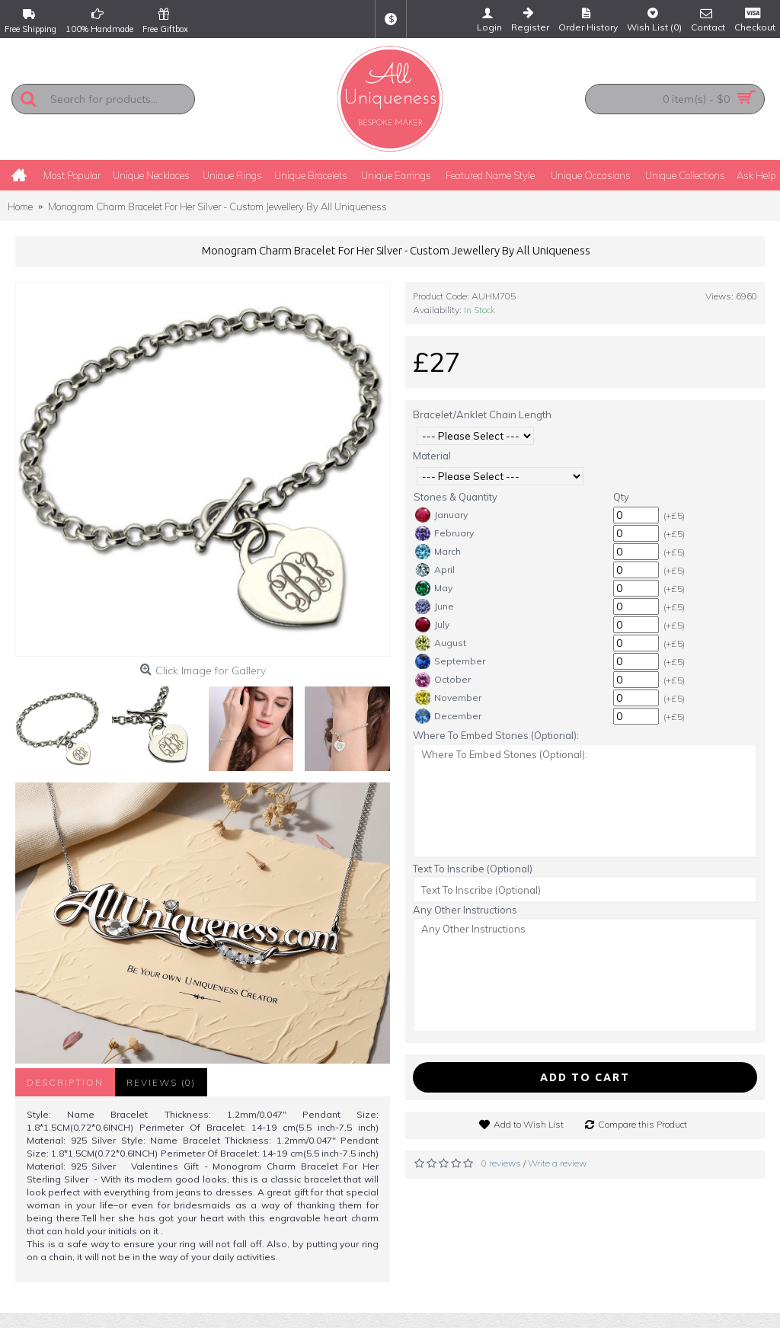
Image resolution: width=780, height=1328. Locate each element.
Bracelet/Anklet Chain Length (482, 414)
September (450, 661)
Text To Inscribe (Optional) (472, 868)
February (444, 533)
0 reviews (501, 1163)
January (441, 515)
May (433, 588)
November (448, 698)
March (438, 551)
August (440, 643)
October (443, 679)
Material (432, 456)
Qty (621, 497)
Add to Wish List (529, 1124)
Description (65, 1082)
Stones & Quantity (455, 497)
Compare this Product (642, 1124)
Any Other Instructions (465, 910)
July (432, 624)
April (435, 570)
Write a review (557, 1163)
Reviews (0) (161, 1082)
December (448, 716)
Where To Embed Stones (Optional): (496, 735)
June (434, 606)
